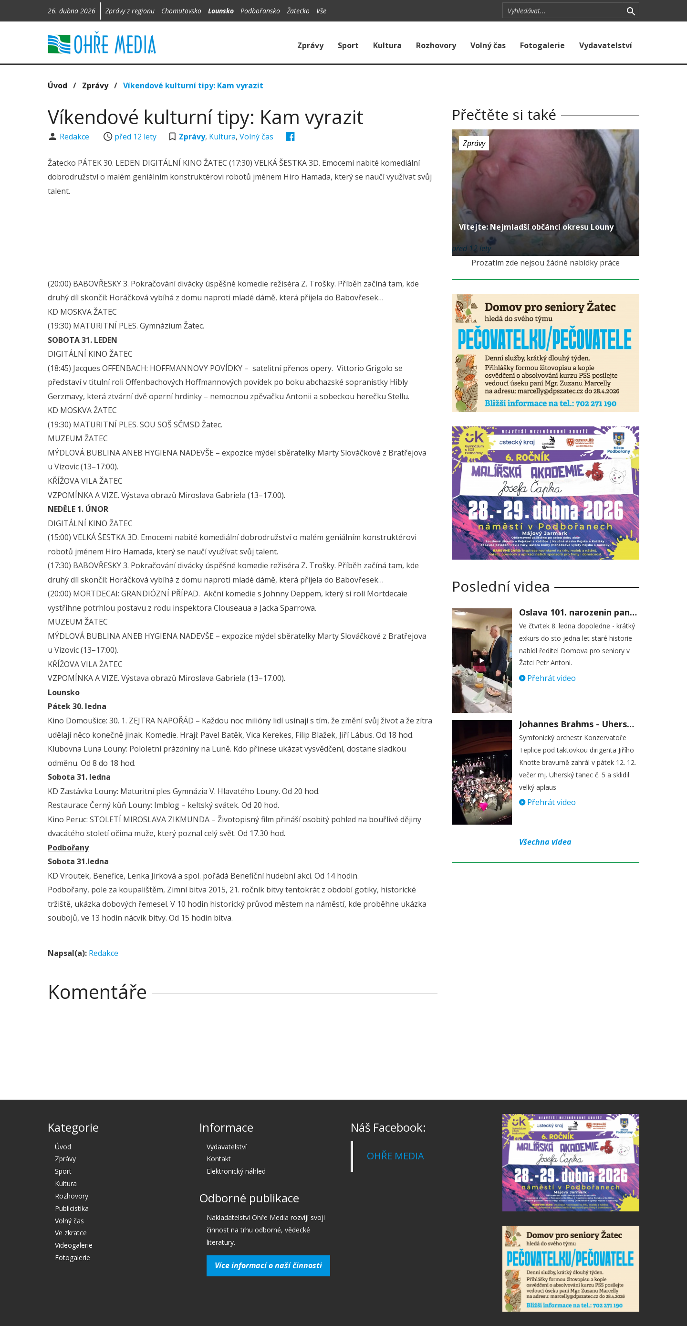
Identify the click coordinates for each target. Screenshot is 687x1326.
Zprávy (310, 45)
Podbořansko (260, 10)
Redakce (75, 136)
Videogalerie (74, 1245)
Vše (321, 10)
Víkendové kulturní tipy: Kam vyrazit (193, 85)
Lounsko (221, 10)
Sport (348, 45)
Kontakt (219, 1158)
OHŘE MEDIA (395, 1155)
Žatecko (298, 10)
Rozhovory (436, 45)
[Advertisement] (242, 238)
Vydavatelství (605, 45)
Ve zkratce (71, 1232)
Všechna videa (545, 842)
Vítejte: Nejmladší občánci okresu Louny (536, 227)
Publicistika (72, 1208)
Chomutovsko (181, 10)
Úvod (57, 85)
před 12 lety (135, 136)
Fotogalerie (542, 45)
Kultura (387, 45)
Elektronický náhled (236, 1171)
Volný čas (488, 45)
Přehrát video (547, 678)
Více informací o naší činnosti (268, 1265)
